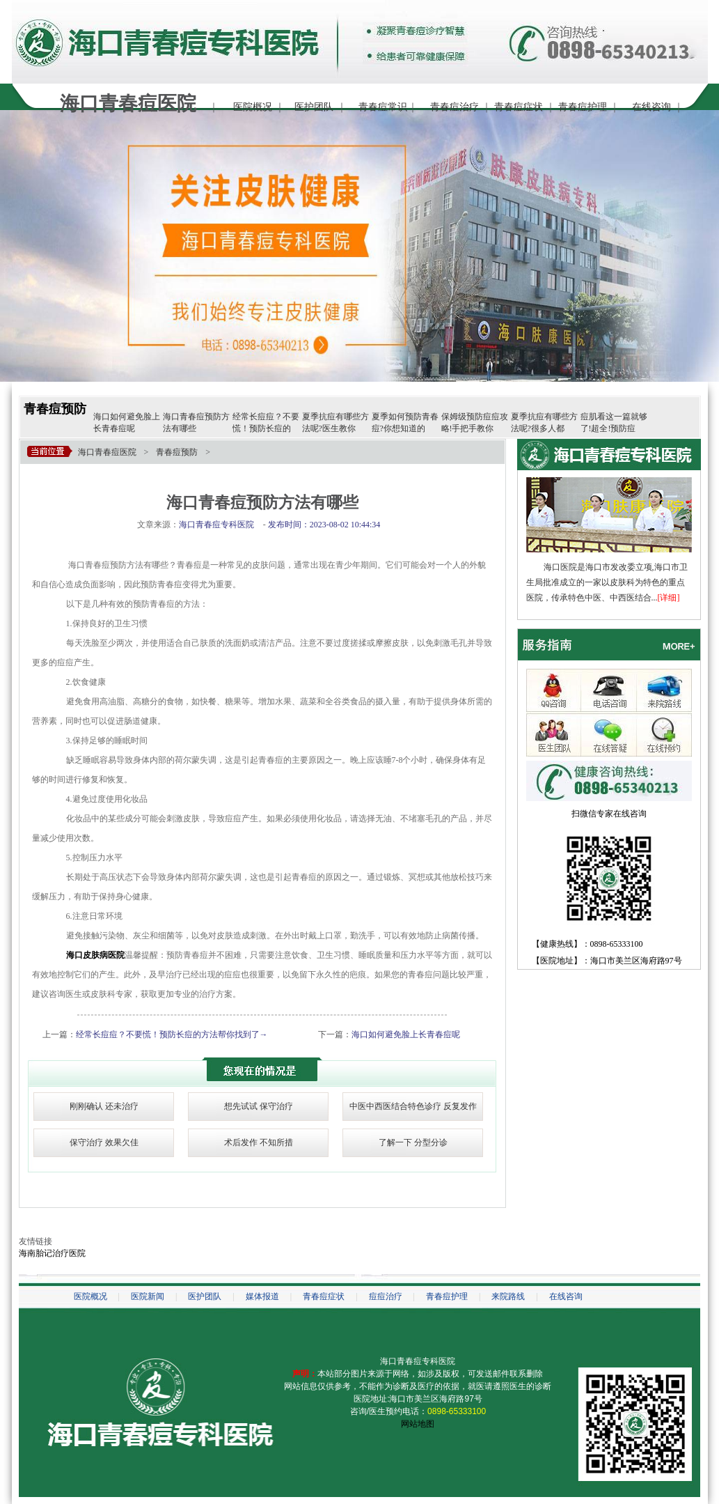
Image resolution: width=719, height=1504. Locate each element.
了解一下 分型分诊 (413, 1142)
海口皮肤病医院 (95, 955)
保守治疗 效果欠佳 (104, 1142)
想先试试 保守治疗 (258, 1106)
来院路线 (508, 1296)
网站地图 (417, 1424)
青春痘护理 (582, 107)
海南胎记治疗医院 (52, 1253)
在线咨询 (651, 107)
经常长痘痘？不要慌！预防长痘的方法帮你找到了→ (172, 1034)
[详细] (669, 598)
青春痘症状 (518, 107)
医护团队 (313, 107)
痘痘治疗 (385, 1296)
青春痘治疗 (454, 107)
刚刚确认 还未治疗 (104, 1106)
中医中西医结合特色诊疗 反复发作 (413, 1106)
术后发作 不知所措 (258, 1142)
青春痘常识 (382, 107)
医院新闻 (147, 1296)
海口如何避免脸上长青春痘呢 (405, 1034)
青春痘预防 (55, 409)
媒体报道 (262, 1296)
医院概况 (252, 107)
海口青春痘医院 (107, 452)
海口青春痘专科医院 (417, 1361)
